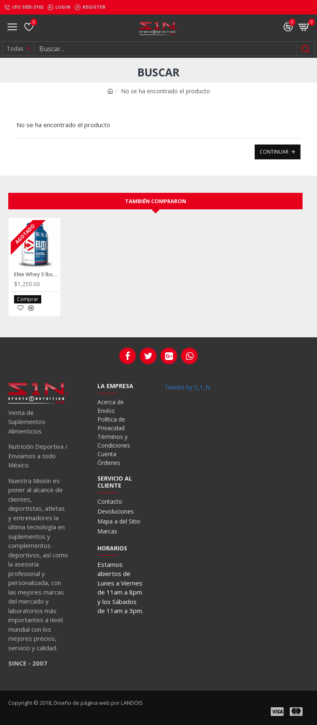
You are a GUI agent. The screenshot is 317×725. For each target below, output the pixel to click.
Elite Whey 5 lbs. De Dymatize (36, 274)
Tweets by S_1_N (187, 387)
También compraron (155, 201)
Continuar (274, 151)
